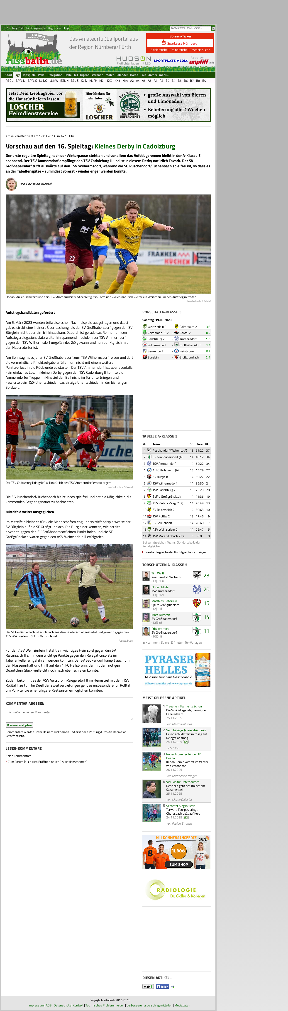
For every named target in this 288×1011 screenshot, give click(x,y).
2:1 (208, 357)
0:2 (208, 332)
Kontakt (78, 1005)
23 (206, 575)
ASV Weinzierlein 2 (165, 529)
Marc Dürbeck (160, 614)
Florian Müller (160, 587)
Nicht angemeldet (36, 28)
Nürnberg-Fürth (15, 28)
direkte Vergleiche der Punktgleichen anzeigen (175, 552)
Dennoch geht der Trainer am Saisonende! (185, 787)
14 (206, 617)
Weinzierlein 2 (157, 326)
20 (206, 589)
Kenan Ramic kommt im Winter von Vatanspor (187, 763)
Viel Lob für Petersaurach (183, 781)
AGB (49, 1005)
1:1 (208, 345)
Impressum (36, 1005)
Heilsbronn (186, 351)
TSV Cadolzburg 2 (164, 489)
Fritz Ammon (160, 628)
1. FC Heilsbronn (163, 470)
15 (206, 603)
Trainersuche (179, 49)
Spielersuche (159, 49)
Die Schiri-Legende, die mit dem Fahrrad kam (187, 712)
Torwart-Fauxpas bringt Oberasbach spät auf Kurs (183, 811)
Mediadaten (182, 1005)
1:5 (208, 338)
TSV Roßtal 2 (161, 516)
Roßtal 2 (185, 332)
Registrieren (55, 28)
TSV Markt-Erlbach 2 (167, 536)
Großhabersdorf (190, 345)
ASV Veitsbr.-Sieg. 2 (166, 503)
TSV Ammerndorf (164, 463)
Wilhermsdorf (157, 345)
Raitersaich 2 (188, 326)
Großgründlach (189, 357)
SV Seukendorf (162, 522)
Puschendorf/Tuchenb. (168, 450)
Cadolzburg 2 (156, 338)
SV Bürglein (160, 476)
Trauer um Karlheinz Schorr (184, 706)
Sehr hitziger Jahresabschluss (186, 730)
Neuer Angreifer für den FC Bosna (184, 756)
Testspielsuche (200, 49)
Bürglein (153, 357)
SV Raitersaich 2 (164, 509)
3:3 (208, 326)
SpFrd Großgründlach (167, 496)
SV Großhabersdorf (165, 457)
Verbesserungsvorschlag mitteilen (149, 1005)
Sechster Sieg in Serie (180, 805)
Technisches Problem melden (104, 1005)
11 (206, 631)
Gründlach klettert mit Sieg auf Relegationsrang (186, 736)
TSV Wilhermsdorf (165, 483)
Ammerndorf (188, 338)
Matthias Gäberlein (164, 600)
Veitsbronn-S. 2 (158, 332)
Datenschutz (62, 1005)
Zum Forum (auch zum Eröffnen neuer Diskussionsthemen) (47, 761)
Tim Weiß (157, 573)
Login (67, 28)
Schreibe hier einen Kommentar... (69, 714)
